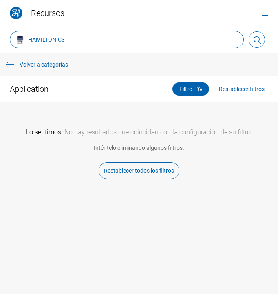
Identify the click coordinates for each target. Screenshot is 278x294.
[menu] (265, 13)
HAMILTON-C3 (40, 40)
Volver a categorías (44, 64)
